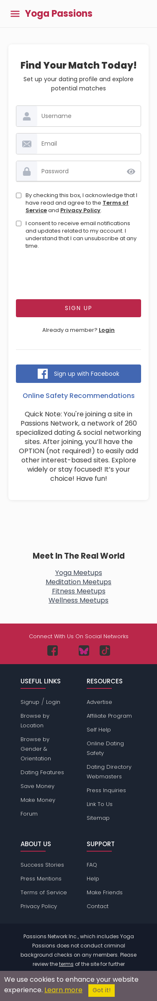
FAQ (92, 865)
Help (93, 879)
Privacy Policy (80, 210)
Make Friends (105, 892)
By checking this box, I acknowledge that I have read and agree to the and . (81, 203)
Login (107, 330)
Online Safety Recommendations (79, 395)
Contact (97, 906)
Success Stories (42, 865)
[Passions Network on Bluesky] (84, 650)
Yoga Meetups (78, 573)
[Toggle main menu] (15, 13)
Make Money (38, 800)
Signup (30, 702)
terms (66, 964)
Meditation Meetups (78, 582)
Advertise (99, 702)
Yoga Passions (59, 14)
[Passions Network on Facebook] (52, 650)
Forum (29, 814)
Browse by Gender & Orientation (36, 748)
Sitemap (98, 818)
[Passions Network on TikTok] (105, 650)
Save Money (37, 786)
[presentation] (79, 276)
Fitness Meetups (79, 591)
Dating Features (42, 772)
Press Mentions (41, 879)
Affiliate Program (109, 716)
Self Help (99, 730)
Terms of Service (44, 892)
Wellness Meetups (78, 600)
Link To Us (100, 804)
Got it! (102, 990)
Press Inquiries (106, 790)
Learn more (63, 990)
